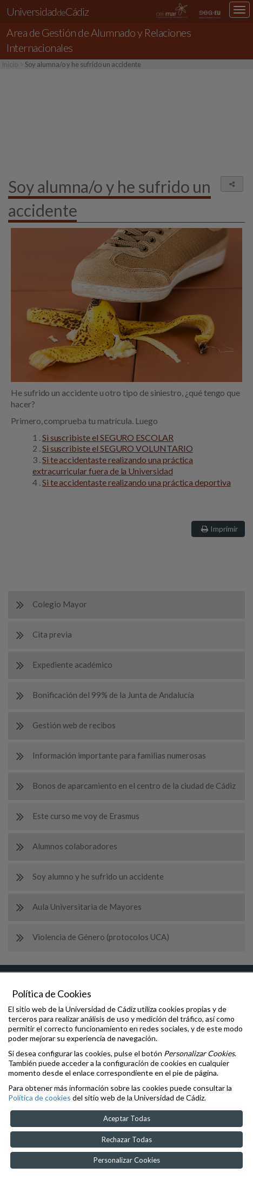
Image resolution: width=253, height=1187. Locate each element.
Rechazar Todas (127, 1139)
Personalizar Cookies (127, 1160)
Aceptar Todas (126, 1118)
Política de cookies (39, 1097)
